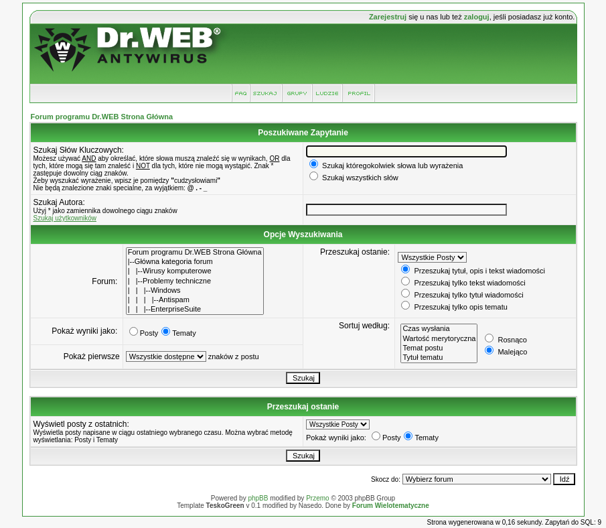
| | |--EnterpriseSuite (195, 309)
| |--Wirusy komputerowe (195, 271)
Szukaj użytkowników (64, 218)
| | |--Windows (195, 290)
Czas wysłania (439, 329)
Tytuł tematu (439, 357)
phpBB (258, 498)
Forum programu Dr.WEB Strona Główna (102, 117)
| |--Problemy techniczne (195, 281)
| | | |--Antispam (195, 300)
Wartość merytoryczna (439, 339)
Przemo (317, 498)
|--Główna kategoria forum (195, 262)
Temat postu (439, 348)
